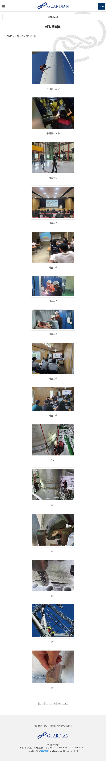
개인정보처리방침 (40, 726)
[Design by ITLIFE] (71, 751)
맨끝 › (65, 703)
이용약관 (52, 726)
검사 (53, 442)
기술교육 (53, 160)
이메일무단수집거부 (64, 726)
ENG (102, 6)
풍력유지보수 (53, 70)
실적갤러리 (53, 17)
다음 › (59, 703)
